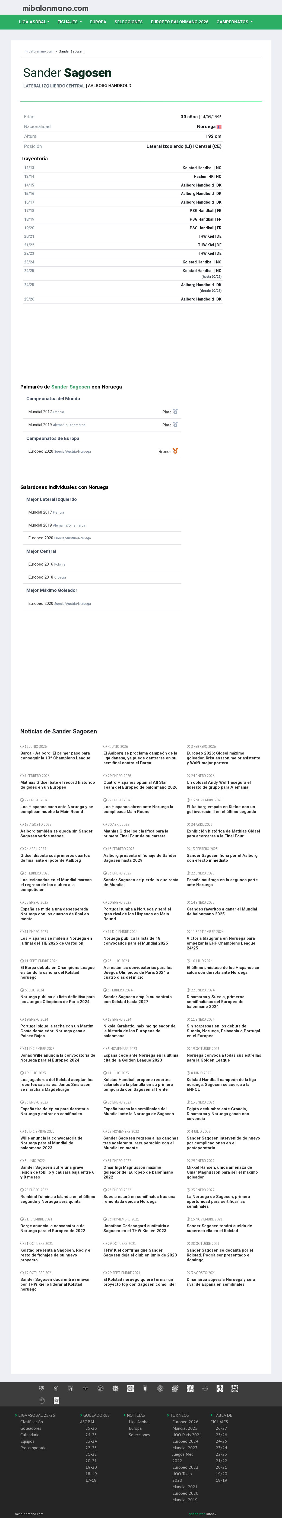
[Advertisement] (141, 346)
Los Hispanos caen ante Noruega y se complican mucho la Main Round (56, 809)
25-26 (91, 1428)
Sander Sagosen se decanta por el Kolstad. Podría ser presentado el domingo (220, 1255)
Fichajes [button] (68, 21)
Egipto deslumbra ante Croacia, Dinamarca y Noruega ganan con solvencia (218, 1113)
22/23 (221, 1454)
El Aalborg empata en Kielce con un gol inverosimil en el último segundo (221, 809)
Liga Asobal (139, 1421)
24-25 (91, 1434)
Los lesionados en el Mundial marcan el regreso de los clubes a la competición (56, 884)
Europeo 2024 (185, 1441)
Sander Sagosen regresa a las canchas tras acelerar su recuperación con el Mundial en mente (140, 1143)
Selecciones (131, 21)
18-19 (91, 1473)
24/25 (221, 1441)
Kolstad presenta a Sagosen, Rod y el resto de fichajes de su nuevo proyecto (55, 1255)
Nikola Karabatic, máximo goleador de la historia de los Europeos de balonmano (139, 1031)
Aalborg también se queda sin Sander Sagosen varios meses (56, 833)
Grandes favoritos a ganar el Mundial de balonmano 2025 (222, 911)
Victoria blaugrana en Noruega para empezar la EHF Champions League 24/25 (221, 943)
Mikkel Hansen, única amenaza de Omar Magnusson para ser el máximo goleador (222, 1172)
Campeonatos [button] (233, 21)
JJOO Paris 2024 (187, 1434)
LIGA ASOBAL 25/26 (35, 1415)
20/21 (221, 1467)
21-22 (91, 1454)
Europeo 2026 (185, 1421)
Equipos (27, 1441)
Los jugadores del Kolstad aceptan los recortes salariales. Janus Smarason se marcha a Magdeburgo (56, 1084)
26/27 (221, 1428)
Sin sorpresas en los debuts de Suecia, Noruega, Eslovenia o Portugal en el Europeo (223, 1031)
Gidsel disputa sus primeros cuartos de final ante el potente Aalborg (55, 858)
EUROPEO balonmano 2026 (182, 21)
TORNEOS (178, 1415)
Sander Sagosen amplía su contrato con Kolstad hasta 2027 (137, 999)
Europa (100, 21)
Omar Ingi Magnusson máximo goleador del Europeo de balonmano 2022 (138, 1172)
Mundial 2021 (185, 1486)
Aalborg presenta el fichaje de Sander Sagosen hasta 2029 (139, 858)
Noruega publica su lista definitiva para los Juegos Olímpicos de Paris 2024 (57, 999)
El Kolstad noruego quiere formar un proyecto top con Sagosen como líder (139, 1282)
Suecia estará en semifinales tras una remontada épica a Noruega (139, 1199)
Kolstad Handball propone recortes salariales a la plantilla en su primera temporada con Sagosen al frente (138, 1084)
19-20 (91, 1467)
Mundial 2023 (185, 1447)
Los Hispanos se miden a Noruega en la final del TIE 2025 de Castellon (56, 941)
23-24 (91, 1441)
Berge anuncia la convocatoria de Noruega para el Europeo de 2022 (52, 1228)
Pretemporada (33, 1447)
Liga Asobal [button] (32, 21)
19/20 (221, 1473)
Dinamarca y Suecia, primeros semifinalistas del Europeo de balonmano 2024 (215, 1001)
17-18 (91, 1480)
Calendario (30, 1434)
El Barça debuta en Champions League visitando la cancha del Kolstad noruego (57, 972)
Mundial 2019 (185, 1499)
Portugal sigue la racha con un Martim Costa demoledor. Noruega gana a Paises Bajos (56, 1031)
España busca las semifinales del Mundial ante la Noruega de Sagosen (138, 1111)
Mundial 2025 (185, 1428)
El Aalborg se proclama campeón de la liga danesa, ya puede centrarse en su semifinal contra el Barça (140, 758)
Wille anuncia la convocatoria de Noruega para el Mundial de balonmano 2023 (51, 1143)
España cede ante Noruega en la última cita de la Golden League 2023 (140, 1058)
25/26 (221, 1434)
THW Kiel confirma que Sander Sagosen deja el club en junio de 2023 (140, 1253)
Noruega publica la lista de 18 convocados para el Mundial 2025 (135, 941)
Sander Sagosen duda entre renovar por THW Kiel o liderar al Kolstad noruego (55, 1284)
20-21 (91, 1460)
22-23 (91, 1447)
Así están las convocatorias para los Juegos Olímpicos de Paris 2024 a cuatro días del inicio (137, 972)
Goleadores (30, 1428)
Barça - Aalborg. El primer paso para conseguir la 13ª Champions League (55, 755)
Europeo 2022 (185, 1467)
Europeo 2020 (185, 1493)
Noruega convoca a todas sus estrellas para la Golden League (224, 1058)
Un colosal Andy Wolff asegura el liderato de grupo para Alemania (219, 785)
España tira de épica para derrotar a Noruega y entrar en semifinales (54, 1111)
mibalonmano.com (39, 51)
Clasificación (31, 1421)
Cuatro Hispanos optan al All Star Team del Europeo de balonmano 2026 (140, 785)
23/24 (221, 1447)
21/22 (221, 1460)
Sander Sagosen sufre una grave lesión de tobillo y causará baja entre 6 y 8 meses (57, 1172)
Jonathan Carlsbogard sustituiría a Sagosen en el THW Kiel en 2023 (136, 1228)
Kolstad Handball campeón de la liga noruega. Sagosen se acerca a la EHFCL (221, 1084)
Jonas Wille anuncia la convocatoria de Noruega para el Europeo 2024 (57, 1058)
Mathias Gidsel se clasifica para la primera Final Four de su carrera (135, 833)
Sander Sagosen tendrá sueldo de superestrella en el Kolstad (219, 1228)
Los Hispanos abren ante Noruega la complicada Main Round (138, 809)
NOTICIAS (134, 1415)
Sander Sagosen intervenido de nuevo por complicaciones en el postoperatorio (223, 1143)
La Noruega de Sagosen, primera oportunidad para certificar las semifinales (218, 1201)
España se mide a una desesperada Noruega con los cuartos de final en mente (54, 914)
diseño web (197, 1514)
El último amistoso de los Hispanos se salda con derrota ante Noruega (223, 970)
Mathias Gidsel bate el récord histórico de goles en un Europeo (57, 785)
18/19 (221, 1480)
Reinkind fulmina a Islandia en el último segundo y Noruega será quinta (57, 1199)
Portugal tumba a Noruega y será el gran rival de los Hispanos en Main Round (137, 914)
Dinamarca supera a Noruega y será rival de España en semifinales (221, 1282)
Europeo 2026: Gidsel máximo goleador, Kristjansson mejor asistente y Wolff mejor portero (223, 758)
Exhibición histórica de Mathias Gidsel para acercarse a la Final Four (223, 833)
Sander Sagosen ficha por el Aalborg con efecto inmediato (222, 858)
